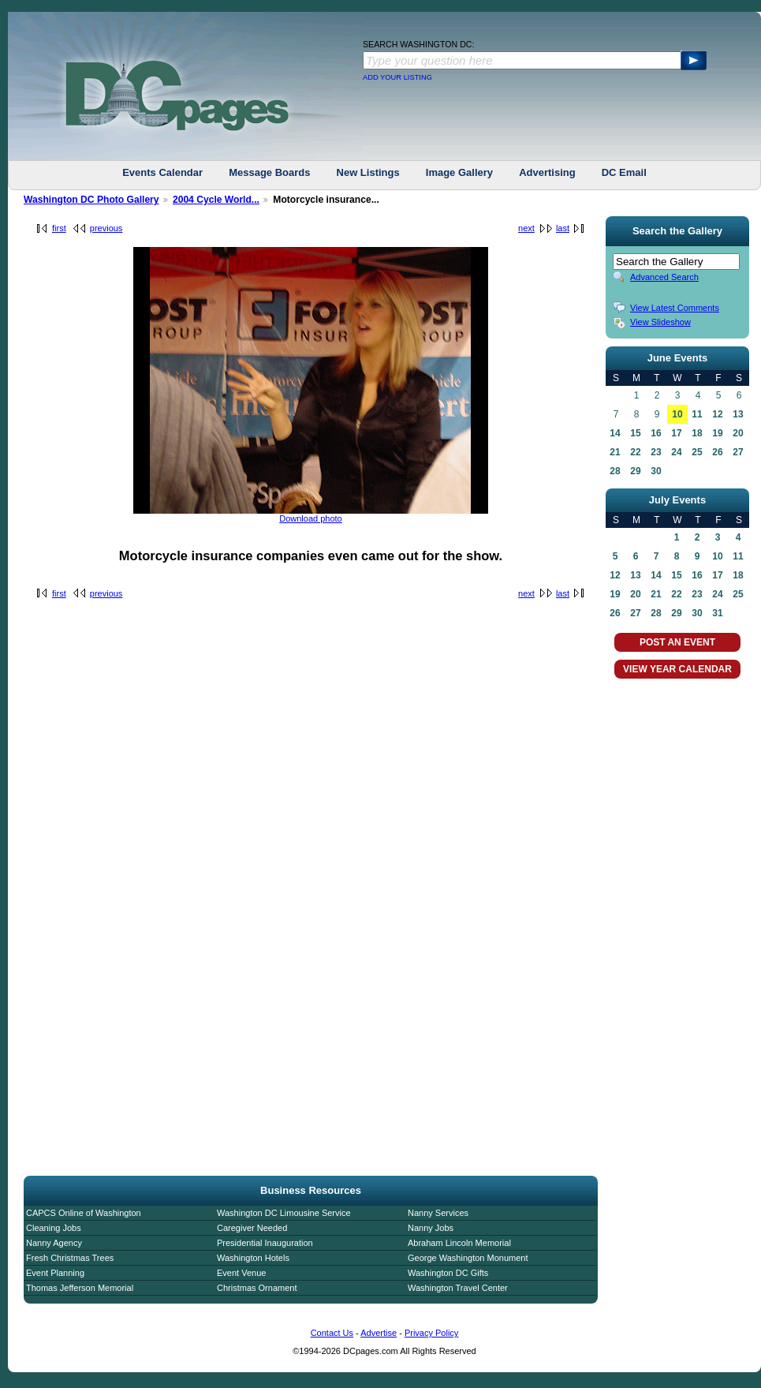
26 (717, 452)
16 (656, 433)
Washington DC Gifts (448, 1273)
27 (738, 452)
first (59, 228)
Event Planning (55, 1273)
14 (615, 433)
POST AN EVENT (677, 642)
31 (717, 613)
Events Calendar (162, 172)
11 (697, 414)
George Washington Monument (468, 1258)
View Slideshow (660, 322)
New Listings (368, 172)
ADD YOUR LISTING (397, 77)
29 (635, 471)
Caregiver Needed (252, 1228)
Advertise (378, 1332)
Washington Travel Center (458, 1288)
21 (615, 452)
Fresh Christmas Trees (70, 1258)
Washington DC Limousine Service (284, 1213)
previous (106, 228)
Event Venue (241, 1273)
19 (717, 433)
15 (635, 433)
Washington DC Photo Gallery (91, 199)
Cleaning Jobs (53, 1228)
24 (676, 452)
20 (738, 433)
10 (677, 414)
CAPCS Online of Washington (83, 1213)
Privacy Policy (431, 1332)
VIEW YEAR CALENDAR (677, 669)
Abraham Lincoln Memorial (459, 1243)
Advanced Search (664, 277)
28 (615, 471)
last (562, 228)
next (526, 228)
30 (656, 471)
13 (738, 414)
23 (656, 452)
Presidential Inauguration (265, 1243)
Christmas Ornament (257, 1288)
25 (697, 452)
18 (697, 433)
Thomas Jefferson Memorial (79, 1288)
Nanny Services (438, 1213)
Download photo (310, 518)
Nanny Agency (54, 1243)
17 (676, 433)
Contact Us (332, 1332)
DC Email (624, 172)
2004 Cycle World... (216, 199)
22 (635, 452)
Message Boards (269, 172)
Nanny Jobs (430, 1228)
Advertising (547, 172)
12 (717, 414)
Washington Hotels (253, 1258)
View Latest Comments (674, 307)
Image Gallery (459, 172)
